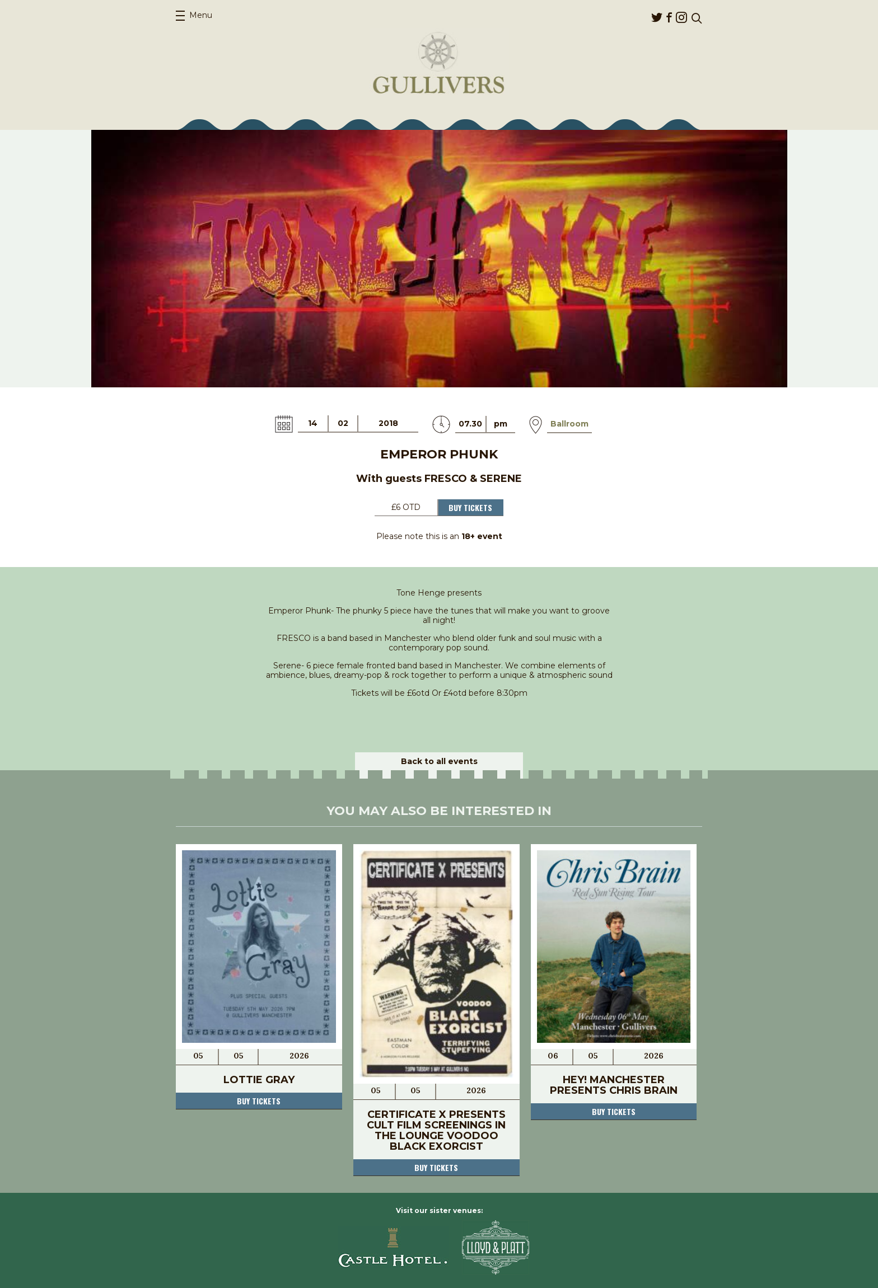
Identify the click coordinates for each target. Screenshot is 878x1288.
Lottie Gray (259, 1080)
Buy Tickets (470, 507)
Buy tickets (259, 1101)
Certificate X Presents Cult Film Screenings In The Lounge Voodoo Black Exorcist (436, 1130)
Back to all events (439, 761)
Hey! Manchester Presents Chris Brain (614, 1085)
